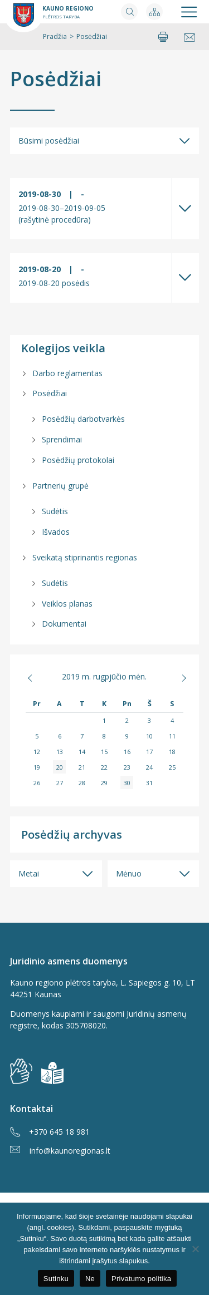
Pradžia (55, 36)
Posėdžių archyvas (71, 834)
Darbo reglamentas (67, 373)
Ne (90, 1278)
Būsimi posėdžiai (48, 140)
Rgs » (175, 678)
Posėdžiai (55, 79)
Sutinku (56, 1278)
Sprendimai (62, 439)
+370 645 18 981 (50, 1132)
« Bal (33, 678)
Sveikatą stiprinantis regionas (84, 557)
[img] (52, 1073)
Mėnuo (129, 873)
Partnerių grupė (60, 485)
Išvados (56, 531)
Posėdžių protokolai (78, 460)
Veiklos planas (67, 603)
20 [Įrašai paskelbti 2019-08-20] (59, 767)
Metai (28, 873)
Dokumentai (64, 623)
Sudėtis (55, 511)
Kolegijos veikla (63, 348)
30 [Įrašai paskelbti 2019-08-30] (127, 783)
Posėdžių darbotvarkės (83, 418)
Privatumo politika (141, 1278)
